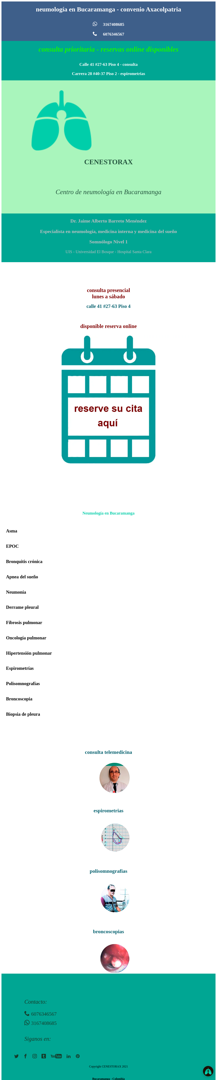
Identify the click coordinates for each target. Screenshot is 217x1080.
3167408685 (108, 24)
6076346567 (108, 34)
